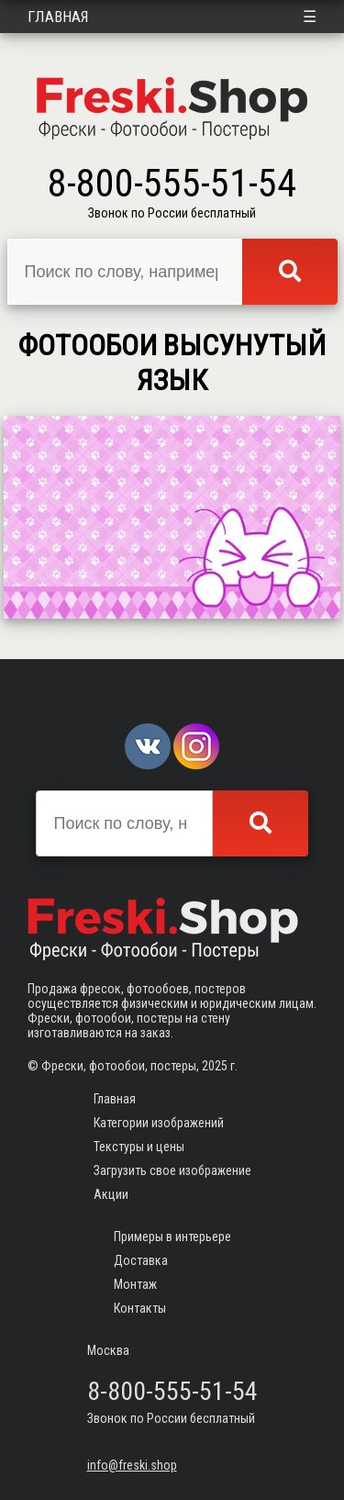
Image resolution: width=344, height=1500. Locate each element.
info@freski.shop (132, 1465)
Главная (58, 16)
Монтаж (135, 1284)
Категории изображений (159, 1122)
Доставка (141, 1260)
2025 (214, 1065)
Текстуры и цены (139, 1146)
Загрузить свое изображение (172, 1170)
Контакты (140, 1308)
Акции (111, 1194)
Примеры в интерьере (172, 1236)
